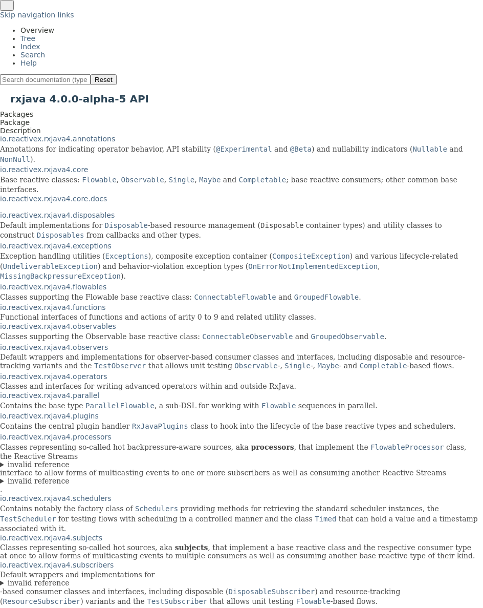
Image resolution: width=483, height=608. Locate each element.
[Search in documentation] (45, 79)
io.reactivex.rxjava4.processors (56, 437)
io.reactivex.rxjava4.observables (58, 326)
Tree (27, 38)
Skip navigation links (37, 15)
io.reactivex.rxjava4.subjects (51, 538)
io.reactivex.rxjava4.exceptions (56, 246)
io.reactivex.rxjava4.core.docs (53, 199)
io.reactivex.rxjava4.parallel (49, 395)
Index (30, 47)
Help (28, 63)
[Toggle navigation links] (7, 5)
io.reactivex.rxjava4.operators (53, 376)
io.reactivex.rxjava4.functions (53, 307)
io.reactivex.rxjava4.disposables (57, 215)
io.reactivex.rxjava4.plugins (49, 416)
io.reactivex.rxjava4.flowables (53, 287)
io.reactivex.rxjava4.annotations (57, 139)
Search (32, 55)
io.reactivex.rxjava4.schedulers (56, 498)
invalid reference (39, 464)
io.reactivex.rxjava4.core (44, 169)
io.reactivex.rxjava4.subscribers (57, 565)
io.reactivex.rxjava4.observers (54, 347)
